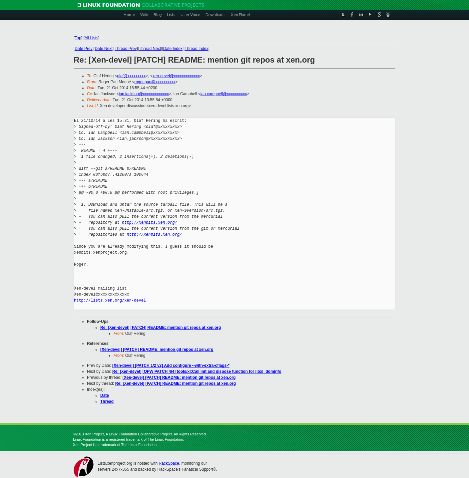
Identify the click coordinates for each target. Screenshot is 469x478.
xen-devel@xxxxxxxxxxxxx (176, 76)
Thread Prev (126, 48)
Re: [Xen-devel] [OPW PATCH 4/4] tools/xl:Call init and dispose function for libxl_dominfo (196, 371)
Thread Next (150, 48)
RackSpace (169, 463)
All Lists (91, 38)
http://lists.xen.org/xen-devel (110, 300)
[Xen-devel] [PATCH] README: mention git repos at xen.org (157, 349)
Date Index (173, 48)
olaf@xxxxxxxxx (131, 76)
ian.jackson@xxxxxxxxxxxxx (144, 94)
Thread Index (197, 48)
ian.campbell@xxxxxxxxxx (224, 94)
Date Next (103, 48)
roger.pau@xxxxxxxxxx (154, 82)
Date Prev (83, 48)
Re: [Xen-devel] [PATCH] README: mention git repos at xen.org (160, 327)
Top (78, 38)
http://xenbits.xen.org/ (149, 222)
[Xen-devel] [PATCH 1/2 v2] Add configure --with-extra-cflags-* (171, 365)
